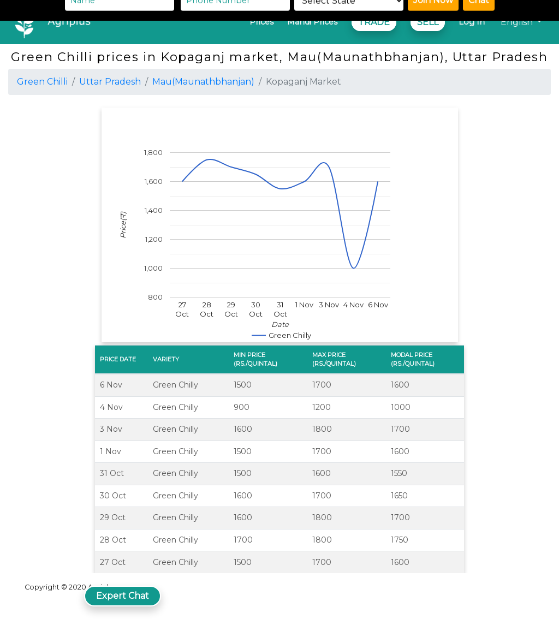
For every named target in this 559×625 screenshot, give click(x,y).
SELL (427, 22)
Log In (472, 22)
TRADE (374, 22)
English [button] (518, 22)
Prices (261, 22)
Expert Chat (122, 596)
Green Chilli (42, 81)
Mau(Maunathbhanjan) (203, 81)
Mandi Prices (312, 22)
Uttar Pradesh (110, 81)
